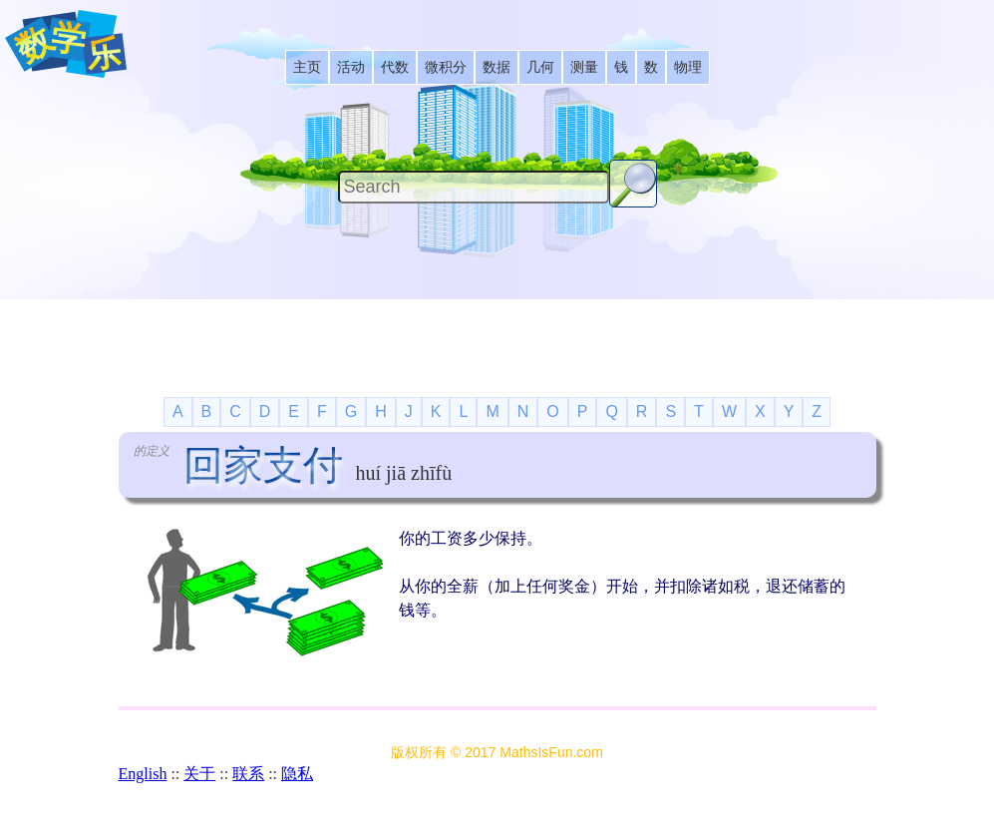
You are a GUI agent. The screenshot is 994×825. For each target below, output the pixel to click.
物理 (688, 67)
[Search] (473, 187)
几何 (540, 67)
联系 (248, 773)
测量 (584, 67)
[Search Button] (633, 183)
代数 (395, 67)
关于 (199, 773)
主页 (307, 67)
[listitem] (307, 67)
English (143, 773)
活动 (351, 67)
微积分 (446, 67)
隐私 (297, 773)
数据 (496, 67)
